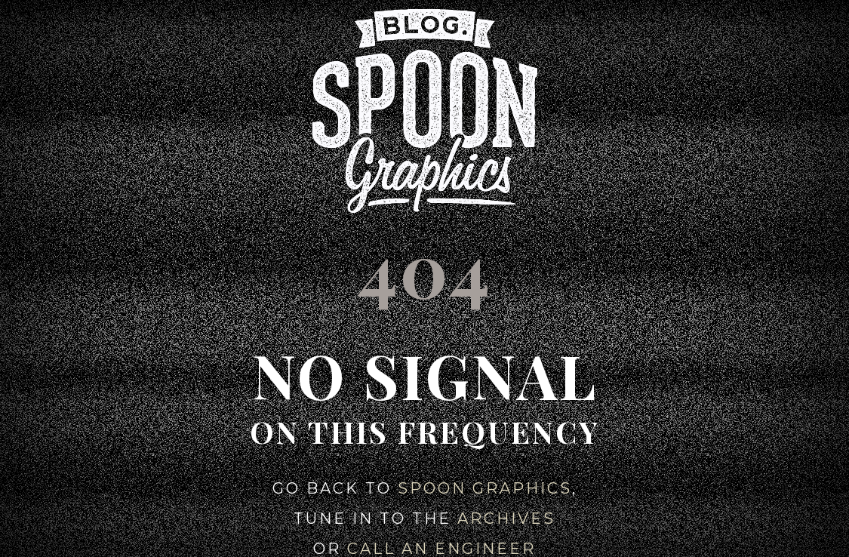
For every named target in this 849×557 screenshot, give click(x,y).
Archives (506, 518)
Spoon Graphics (485, 488)
